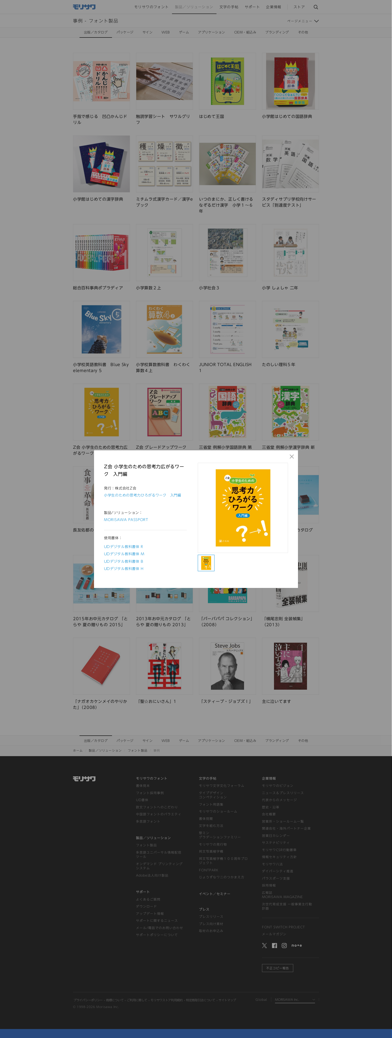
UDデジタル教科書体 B (123, 561)
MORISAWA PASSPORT (126, 519)
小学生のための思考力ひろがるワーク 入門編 (142, 495)
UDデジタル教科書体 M (124, 554)
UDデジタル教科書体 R (123, 546)
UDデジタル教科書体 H (124, 568)
